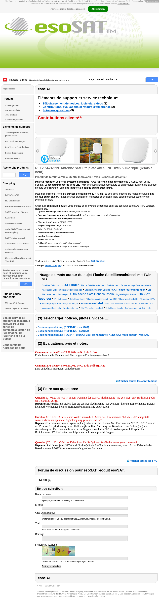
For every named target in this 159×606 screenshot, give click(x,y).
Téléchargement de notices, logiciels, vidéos (73, 103)
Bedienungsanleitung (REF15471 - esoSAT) (63, 327)
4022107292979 (73, 265)
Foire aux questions (56, 110)
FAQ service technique (15, 141)
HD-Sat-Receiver (12, 201)
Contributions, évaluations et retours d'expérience (77, 106)
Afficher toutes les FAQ (143, 460)
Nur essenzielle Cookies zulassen (67, 9)
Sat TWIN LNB (12, 195)
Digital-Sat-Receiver (16, 308)
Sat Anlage (9, 189)
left (37, 151)
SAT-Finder (10, 218)
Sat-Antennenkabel (13, 223)
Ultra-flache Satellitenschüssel (18, 206)
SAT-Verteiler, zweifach (15, 238)
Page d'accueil (96, 79)
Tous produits (11, 115)
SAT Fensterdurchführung (16, 212)
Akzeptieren (98, 9)
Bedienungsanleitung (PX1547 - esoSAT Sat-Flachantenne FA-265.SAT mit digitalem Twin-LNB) (94, 334)
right (155, 151)
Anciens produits (12, 110)
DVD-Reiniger (15, 303)
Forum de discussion (14, 153)
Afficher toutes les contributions (138, 381)
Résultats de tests (12, 158)
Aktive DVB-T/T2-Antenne (16, 244)
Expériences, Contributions (17, 147)
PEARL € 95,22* (53, 265)
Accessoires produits (14, 119)
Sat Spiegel (97, 261)
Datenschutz (123, 4)
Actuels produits (12, 105)
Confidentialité (12, 344)
